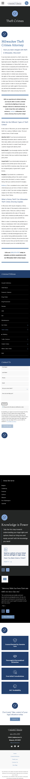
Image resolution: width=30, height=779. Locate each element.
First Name (4, 367)
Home (15, 754)
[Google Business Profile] (12, 746)
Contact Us (15, 719)
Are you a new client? (7, 388)
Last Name (4, 372)
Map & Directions (15, 743)
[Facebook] (15, 746)
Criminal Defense (15, 756)
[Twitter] (18, 746)
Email (3, 383)
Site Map (15, 765)
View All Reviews (8, 617)
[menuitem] (15, 283)
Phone (3, 378)
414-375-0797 (15, 734)
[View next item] (7, 570)
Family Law (15, 759)
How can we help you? (7, 393)
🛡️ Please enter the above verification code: (13, 407)
